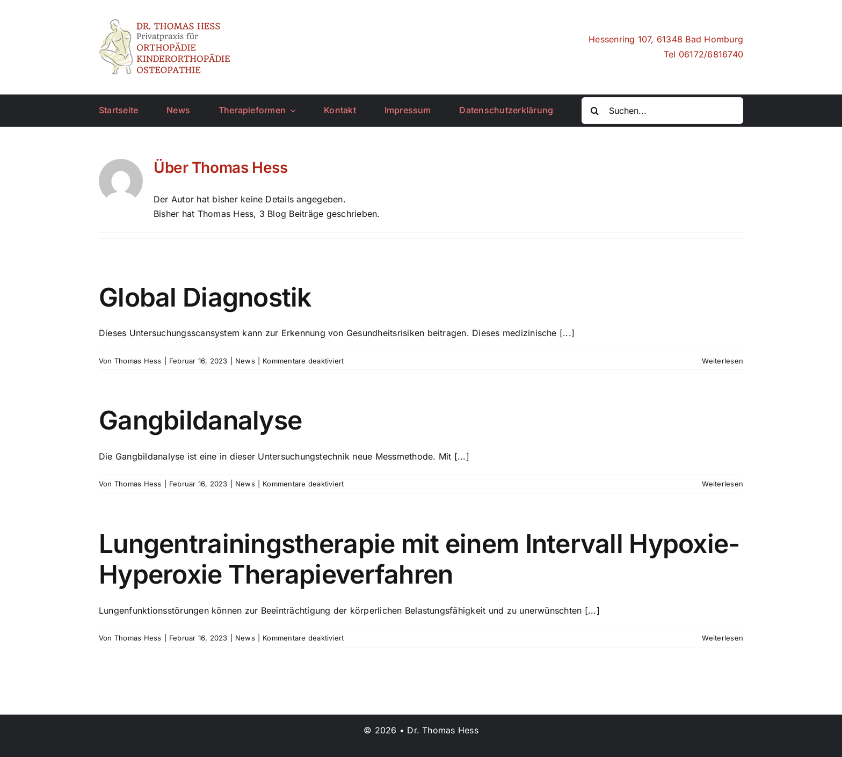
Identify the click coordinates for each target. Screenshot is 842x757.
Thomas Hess (138, 360)
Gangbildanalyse (200, 420)
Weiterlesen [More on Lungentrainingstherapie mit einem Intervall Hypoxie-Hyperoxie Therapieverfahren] (722, 638)
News (245, 360)
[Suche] (595, 110)
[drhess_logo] (166, 23)
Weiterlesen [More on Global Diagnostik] (722, 360)
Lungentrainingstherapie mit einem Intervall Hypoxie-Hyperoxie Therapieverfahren (419, 559)
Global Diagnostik (205, 297)
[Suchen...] (662, 110)
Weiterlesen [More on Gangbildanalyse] (722, 483)
